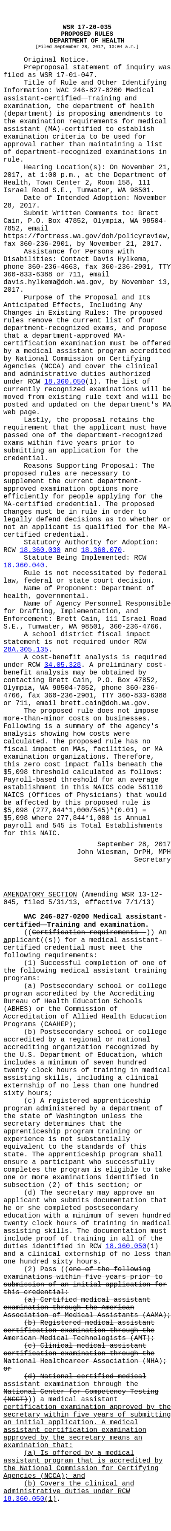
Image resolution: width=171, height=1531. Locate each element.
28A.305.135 (25, 650)
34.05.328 (62, 665)
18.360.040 (23, 565)
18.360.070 (101, 550)
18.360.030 (40, 550)
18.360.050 (64, 382)
